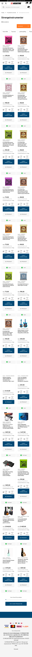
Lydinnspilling (22, 31)
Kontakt (16, 649)
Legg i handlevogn (8, 67)
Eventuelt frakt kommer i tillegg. (8, 58)
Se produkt (8, 72)
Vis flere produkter (16, 603)
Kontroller (5, 31)
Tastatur (13, 31)
